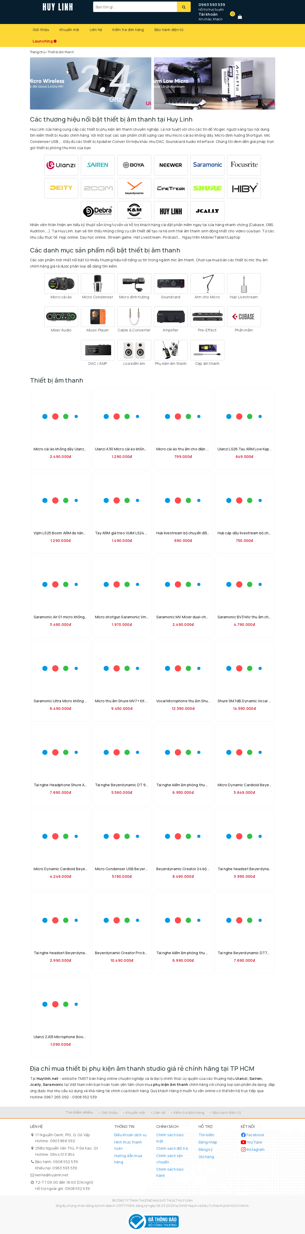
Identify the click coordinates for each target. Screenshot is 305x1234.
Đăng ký (205, 1149)
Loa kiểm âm (134, 363)
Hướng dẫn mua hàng (128, 1158)
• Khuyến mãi (134, 1112)
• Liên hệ (157, 1112)
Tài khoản (208, 14)
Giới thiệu (41, 29)
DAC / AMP (97, 363)
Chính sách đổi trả (172, 1148)
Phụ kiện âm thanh (171, 363)
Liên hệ (96, 29)
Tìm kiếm (206, 1134)
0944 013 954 (62, 1154)
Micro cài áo (61, 296)
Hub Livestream (244, 296)
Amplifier (170, 330)
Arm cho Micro (207, 296)
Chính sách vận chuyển (169, 1158)
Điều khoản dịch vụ (130, 1134)
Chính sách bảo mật (170, 1138)
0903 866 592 (62, 1140)
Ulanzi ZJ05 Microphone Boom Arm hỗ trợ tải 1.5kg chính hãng (87, 1036)
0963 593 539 (212, 4)
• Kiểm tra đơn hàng (187, 1112)
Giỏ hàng (206, 1156)
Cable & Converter (134, 330)
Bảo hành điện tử (168, 29)
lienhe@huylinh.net (52, 1174)
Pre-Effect (207, 330)
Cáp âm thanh (207, 363)
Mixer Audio (61, 330)
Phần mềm (244, 330)
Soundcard (170, 296)
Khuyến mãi (69, 29)
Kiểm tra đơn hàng (128, 29)
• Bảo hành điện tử (225, 1112)
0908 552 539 (65, 1161)
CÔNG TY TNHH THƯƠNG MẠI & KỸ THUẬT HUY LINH (154, 1200)
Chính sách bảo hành (170, 1172)
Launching (43, 41)
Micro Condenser (97, 296)
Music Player (98, 330)
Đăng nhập (208, 1142)
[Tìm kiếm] (184, 7)
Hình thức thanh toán (128, 1145)
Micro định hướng (134, 296)
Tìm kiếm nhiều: (79, 1112)
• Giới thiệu (108, 1112)
